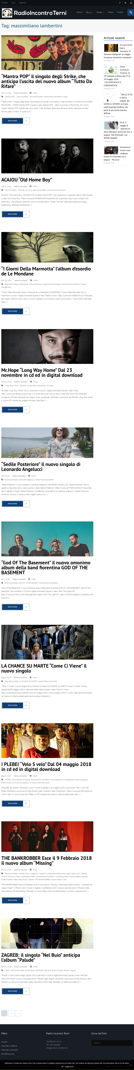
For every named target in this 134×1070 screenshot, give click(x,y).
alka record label (36, 97)
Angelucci (34, 874)
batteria (84, 874)
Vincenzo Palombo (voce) (40, 783)
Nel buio (47, 971)
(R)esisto (21, 190)
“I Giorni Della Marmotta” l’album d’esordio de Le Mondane (46, 271)
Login (13, 3)
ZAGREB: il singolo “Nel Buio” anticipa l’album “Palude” (40, 957)
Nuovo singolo (57, 971)
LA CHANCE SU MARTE (28, 682)
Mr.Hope (50, 386)
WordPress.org (7, 1054)
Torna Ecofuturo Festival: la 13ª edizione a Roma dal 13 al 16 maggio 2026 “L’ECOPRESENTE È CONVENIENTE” (117, 76)
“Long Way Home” (12, 386)
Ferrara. (4, 877)
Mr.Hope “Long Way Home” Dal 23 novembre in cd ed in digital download (41, 373)
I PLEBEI (8, 780)
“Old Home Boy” (11, 190)
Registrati (22, 3)
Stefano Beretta (82, 877)
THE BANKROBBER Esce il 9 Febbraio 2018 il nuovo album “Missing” (46, 861)
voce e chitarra (56, 880)
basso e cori (75, 874)
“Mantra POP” (10, 97)
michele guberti (62, 877)
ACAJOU (28, 190)
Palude (66, 971)
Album (7, 971)
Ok (63, 1067)
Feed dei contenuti (9, 1046)
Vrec (65, 880)
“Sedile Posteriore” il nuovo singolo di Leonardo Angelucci (40, 467)
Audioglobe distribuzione (56, 874)
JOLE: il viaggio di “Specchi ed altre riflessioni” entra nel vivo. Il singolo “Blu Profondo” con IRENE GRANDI (118, 130)
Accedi (4, 1042)
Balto (68, 874)
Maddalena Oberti (28, 877)
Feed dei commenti (9, 1050)
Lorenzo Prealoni (35, 285)
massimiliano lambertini (52, 97)
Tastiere (31, 880)
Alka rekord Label (11, 682)
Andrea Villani (24, 874)
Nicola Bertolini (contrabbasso (62, 780)
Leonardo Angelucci (26, 480)
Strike (65, 97)
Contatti (4, 3)
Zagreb (73, 971)
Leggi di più (69, 1067)
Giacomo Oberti (14, 877)
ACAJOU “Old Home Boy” (26, 180)
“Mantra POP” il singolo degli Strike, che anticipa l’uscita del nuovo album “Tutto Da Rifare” (46, 81)
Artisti (35, 93)
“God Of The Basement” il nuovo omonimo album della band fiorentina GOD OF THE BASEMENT (45, 568)
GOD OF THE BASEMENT (28, 583)
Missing (72, 877)
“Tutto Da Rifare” (22, 97)
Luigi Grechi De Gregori (52, 285)
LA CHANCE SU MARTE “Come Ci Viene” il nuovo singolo (43, 668)
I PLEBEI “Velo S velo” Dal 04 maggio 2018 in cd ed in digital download (46, 767)
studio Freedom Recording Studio (14, 880)
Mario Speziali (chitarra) (21, 780)
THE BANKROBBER (42, 880)
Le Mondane (23, 285)
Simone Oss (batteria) (20, 783)
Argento (42, 874)
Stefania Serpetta (20, 93)
